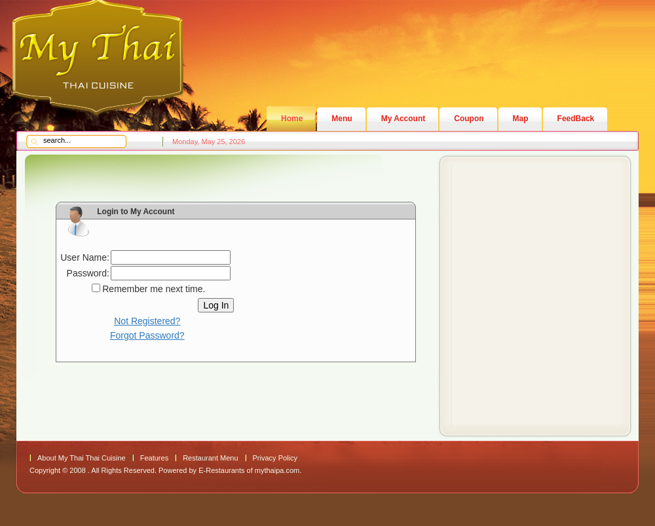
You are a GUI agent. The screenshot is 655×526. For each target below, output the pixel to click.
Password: (88, 273)
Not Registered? (147, 321)
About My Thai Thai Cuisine (81, 458)
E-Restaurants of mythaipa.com (248, 470)
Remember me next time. (153, 289)
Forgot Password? (147, 335)
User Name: (84, 257)
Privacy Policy (275, 458)
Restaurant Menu (210, 458)
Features (154, 458)
